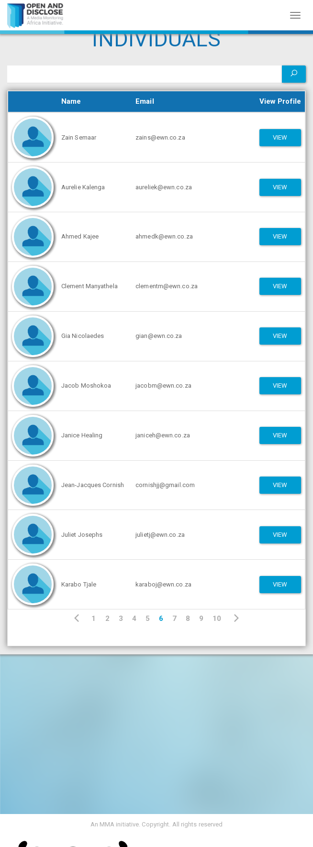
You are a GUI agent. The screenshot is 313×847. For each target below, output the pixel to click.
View (280, 137)
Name (71, 101)
